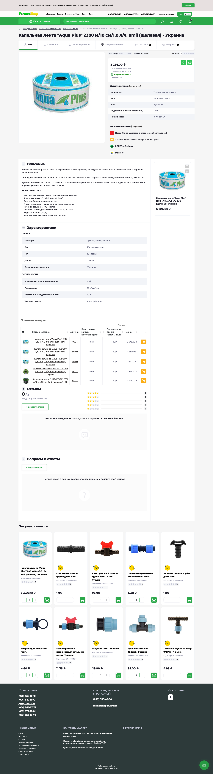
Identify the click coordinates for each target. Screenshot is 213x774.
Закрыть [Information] (188, 5)
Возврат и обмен (72, 14)
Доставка (50, 14)
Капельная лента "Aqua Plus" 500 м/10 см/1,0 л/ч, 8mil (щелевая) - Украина (50, 352)
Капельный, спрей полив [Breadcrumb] (50, 29)
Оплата (60, 14)
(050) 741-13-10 (26, 703)
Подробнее (137, 126)
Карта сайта (23, 754)
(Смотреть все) (134, 86)
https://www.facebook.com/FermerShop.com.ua (170, 697)
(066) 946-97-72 (27, 707)
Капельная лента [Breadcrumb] (70, 29)
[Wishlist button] (183, 62)
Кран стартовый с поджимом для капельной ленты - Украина (70, 651)
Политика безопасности (28, 745)
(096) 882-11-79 (26, 699)
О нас (91, 14)
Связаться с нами (25, 751)
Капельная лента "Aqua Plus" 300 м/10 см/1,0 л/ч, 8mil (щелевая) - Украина (50, 362)
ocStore (112, 766)
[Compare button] (189, 62)
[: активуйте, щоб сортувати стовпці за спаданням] (26, 332)
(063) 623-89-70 (27, 715)
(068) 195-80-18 (27, 696)
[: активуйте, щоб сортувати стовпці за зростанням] (104, 332)
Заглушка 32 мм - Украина (105, 648)
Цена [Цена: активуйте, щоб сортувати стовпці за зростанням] (128, 332)
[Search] (154, 21)
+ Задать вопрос (34, 467)
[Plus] (35, 600)
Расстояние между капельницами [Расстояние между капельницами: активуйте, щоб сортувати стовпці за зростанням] (89, 332)
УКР (181, 14)
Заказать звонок (166, 14)
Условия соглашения (27, 748)
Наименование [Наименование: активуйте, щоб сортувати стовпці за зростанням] (41, 332)
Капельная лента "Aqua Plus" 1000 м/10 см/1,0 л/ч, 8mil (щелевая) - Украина (50, 342)
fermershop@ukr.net (105, 705)
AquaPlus (144, 53)
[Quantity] (29, 600)
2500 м (75, 380)
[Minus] (23, 600)
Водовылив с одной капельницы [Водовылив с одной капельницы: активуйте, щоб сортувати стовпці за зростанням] (114, 332)
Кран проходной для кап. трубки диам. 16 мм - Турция (105, 576)
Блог (84, 14)
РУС (187, 14)
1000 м (75, 342)
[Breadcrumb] (19, 29)
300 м (75, 361)
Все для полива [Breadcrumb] (30, 29)
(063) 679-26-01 (26, 711)
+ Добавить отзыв (35, 407)
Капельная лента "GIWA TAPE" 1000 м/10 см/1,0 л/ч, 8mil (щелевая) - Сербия (50, 372)
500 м (75, 352)
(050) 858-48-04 (102, 699)
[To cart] (47, 600)
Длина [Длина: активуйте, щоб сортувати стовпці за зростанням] (74, 332)
